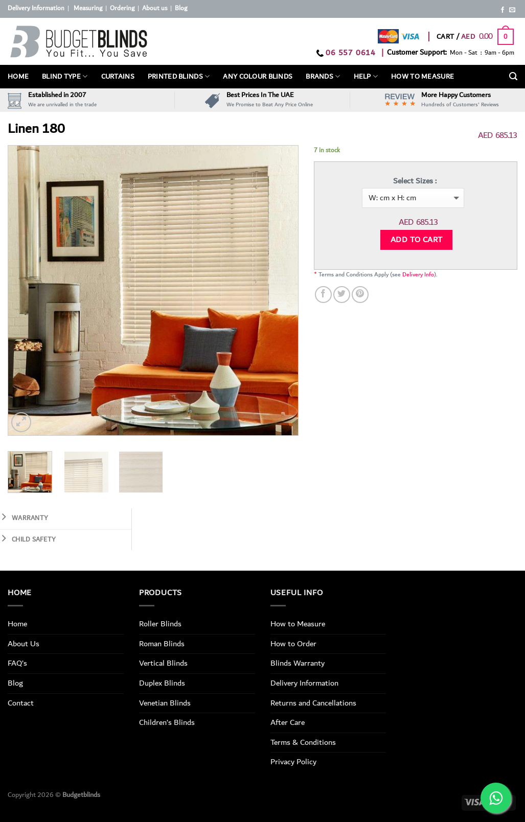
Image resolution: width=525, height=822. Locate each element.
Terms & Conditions (303, 742)
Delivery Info (418, 274)
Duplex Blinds (162, 683)
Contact (21, 703)
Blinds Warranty (297, 663)
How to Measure (297, 623)
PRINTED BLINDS (179, 76)
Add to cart (417, 239)
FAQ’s (17, 663)
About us (154, 8)
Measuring (88, 8)
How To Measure (422, 76)
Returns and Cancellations (313, 703)
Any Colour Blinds (257, 76)
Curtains (117, 76)
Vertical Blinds (163, 663)
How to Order (293, 643)
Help (366, 76)
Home (18, 76)
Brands (323, 76)
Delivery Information (36, 8)
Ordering (122, 8)
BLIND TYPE (64, 76)
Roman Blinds (162, 643)
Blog (181, 8)
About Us (23, 643)
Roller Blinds (160, 623)
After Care (287, 722)
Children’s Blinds (167, 722)
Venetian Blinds (165, 703)
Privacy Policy (293, 761)
